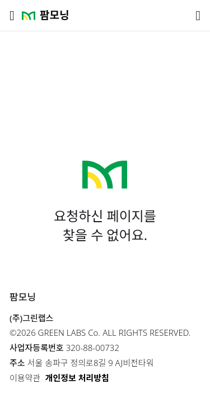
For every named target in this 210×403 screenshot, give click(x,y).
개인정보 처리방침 (77, 377)
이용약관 (25, 377)
